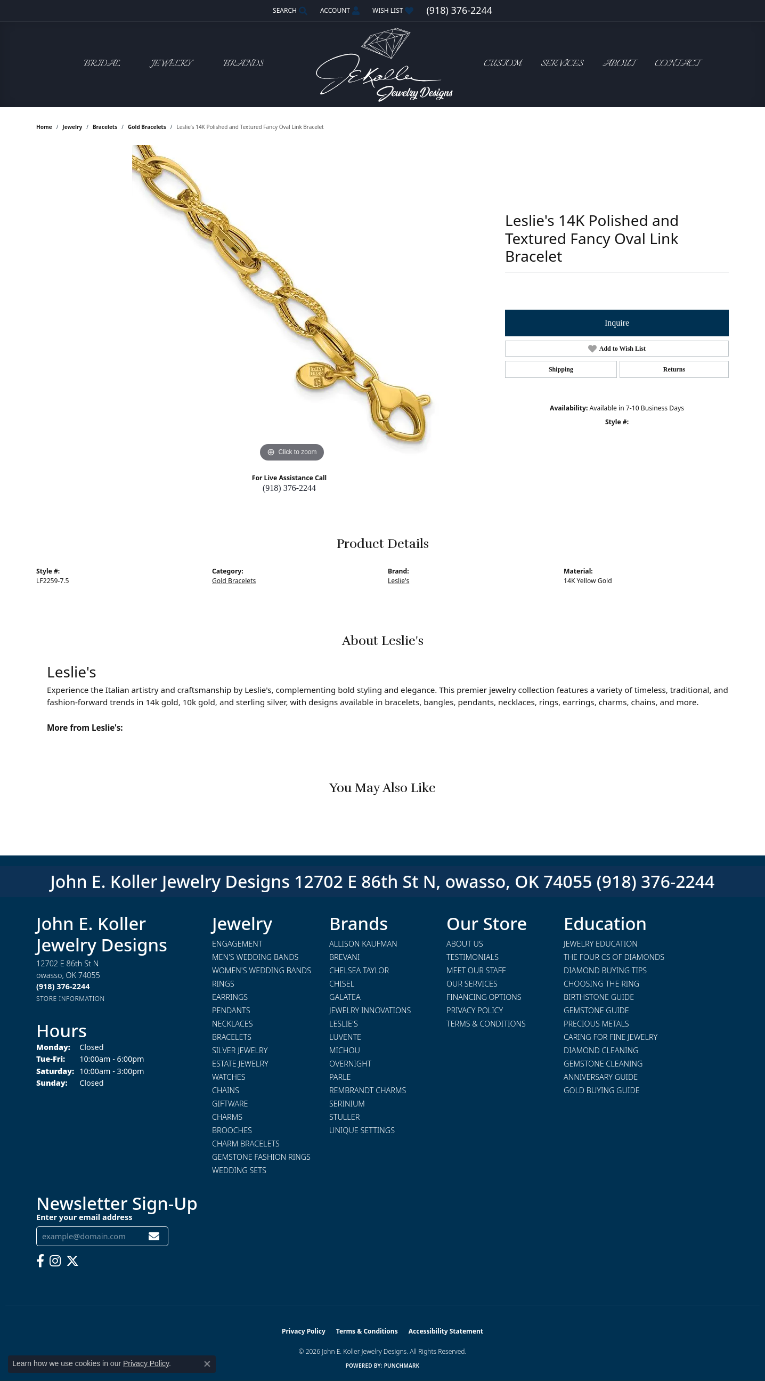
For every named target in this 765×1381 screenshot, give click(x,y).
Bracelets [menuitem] (231, 1037)
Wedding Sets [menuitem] (239, 1170)
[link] (459, 10)
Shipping (561, 369)
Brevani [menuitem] (344, 957)
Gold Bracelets (147, 127)
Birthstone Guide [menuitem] (599, 997)
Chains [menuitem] (225, 1090)
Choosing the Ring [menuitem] (601, 984)
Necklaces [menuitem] (232, 1024)
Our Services (472, 984)
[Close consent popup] (207, 1364)
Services (562, 64)
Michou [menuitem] (344, 1050)
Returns (674, 369)
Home (44, 127)
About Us (464, 944)
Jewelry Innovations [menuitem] (370, 1010)
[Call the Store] (62, 986)
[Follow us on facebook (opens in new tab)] (40, 1261)
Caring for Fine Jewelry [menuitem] (610, 1037)
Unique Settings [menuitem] (362, 1130)
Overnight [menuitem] (350, 1064)
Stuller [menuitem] (344, 1117)
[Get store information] (70, 998)
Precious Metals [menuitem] (596, 1024)
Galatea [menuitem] (345, 997)
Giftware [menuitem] (230, 1104)
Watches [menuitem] (229, 1077)
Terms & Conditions (486, 1024)
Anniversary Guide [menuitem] (601, 1077)
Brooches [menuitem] (232, 1130)
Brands (243, 64)
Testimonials (472, 957)
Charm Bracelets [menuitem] (246, 1143)
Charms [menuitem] (227, 1117)
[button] (289, 10)
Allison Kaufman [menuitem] (363, 944)
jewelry (72, 127)
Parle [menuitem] (340, 1077)
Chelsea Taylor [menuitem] (359, 970)
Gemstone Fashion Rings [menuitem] (261, 1157)
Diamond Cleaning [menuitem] (601, 1050)
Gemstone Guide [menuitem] (596, 1010)
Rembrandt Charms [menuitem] (367, 1090)
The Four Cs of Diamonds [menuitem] (614, 957)
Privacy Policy (474, 1010)
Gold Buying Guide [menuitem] (602, 1090)
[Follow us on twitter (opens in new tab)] (72, 1261)
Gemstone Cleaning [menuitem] (603, 1064)
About (619, 64)
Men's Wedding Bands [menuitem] (255, 957)
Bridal (102, 64)
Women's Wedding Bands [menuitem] (261, 970)
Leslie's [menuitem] (343, 1024)
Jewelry (171, 64)
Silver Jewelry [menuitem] (239, 1050)
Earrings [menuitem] (230, 997)
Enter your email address (84, 1217)
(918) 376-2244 (289, 487)
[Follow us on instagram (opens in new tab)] (55, 1261)
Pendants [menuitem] (231, 1010)
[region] (292, 305)
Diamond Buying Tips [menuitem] (605, 970)
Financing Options (484, 997)
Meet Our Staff (476, 970)
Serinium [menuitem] (347, 1104)
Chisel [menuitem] (341, 984)
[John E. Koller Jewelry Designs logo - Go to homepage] (382, 64)
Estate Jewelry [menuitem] (240, 1064)
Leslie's (398, 580)
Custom (502, 64)
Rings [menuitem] (223, 984)
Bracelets (105, 127)
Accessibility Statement (446, 1331)
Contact (677, 64)
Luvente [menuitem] (345, 1037)
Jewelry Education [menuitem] (601, 944)
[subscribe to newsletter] (154, 1236)
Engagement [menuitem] (237, 944)
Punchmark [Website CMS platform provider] (402, 1365)
